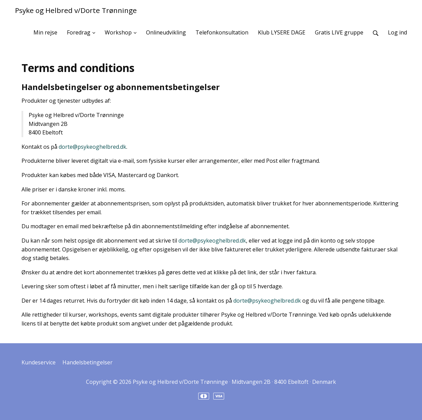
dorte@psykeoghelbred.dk (92, 146)
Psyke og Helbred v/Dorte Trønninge (76, 10)
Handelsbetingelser (87, 362)
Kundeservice (38, 362)
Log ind (397, 32)
